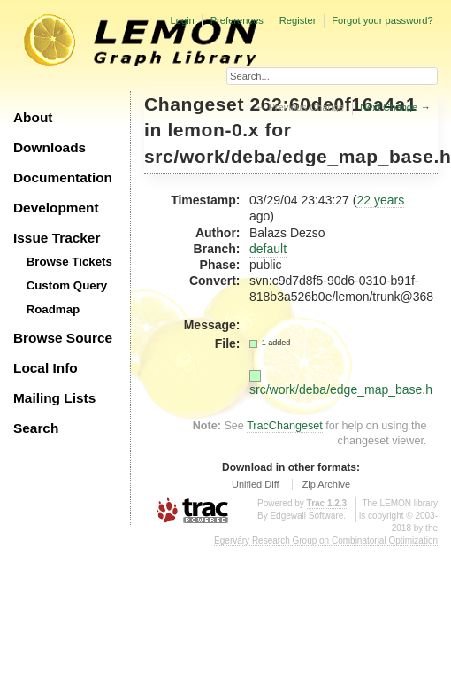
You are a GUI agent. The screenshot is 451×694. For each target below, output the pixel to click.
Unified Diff (255, 484)
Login (182, 20)
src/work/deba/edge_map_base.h (340, 389)
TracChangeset (285, 426)
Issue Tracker (56, 237)
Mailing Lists (54, 397)
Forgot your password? (382, 20)
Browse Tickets (69, 261)
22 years (380, 200)
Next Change (388, 107)
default (268, 249)
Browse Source (62, 337)
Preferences (237, 20)
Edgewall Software (306, 515)
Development (56, 207)
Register (298, 20)
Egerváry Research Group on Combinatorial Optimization (326, 540)
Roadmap (53, 309)
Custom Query (67, 285)
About (32, 117)
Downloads (49, 147)
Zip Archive (326, 484)
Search (35, 428)
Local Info (45, 367)
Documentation (62, 177)
